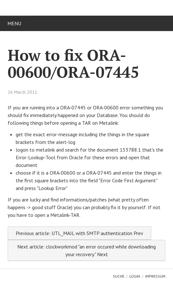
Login (134, 276)
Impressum (155, 276)
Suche (118, 276)
